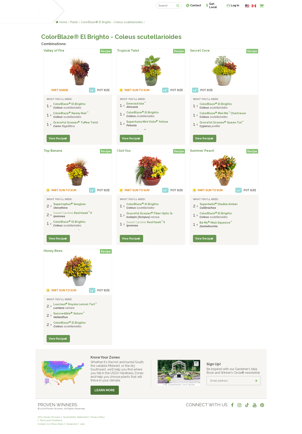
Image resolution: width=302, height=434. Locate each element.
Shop (148, 15)
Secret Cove (200, 50)
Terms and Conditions (51, 420)
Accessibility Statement (75, 417)
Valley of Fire (54, 50)
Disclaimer (71, 424)
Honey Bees (53, 251)
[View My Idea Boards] (254, 15)
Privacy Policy (98, 417)
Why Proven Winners (49, 417)
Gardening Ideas (104, 15)
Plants (74, 22)
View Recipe (57, 138)
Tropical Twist (128, 50)
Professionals (180, 15)
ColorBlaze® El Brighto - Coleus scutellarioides (112, 22)
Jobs (82, 424)
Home (63, 22)
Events (161, 15)
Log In (235, 5)
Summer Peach (202, 150)
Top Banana (53, 150)
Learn (84, 15)
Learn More (105, 390)
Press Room (57, 424)
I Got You (124, 150)
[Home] (42, 11)
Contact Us (43, 424)
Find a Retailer (130, 15)
